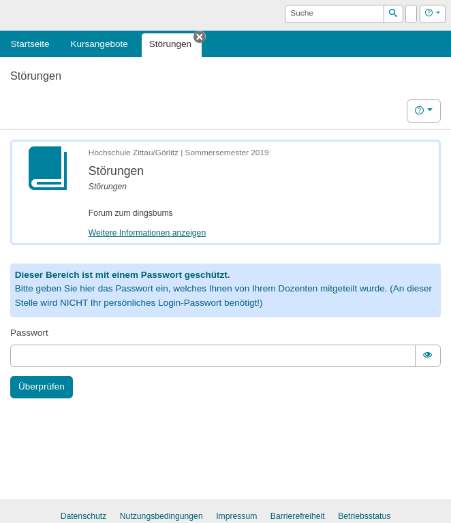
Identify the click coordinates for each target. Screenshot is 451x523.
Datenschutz (84, 516)
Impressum (236, 516)
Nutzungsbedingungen (161, 516)
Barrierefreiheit (297, 516)
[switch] (428, 356)
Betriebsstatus (364, 516)
